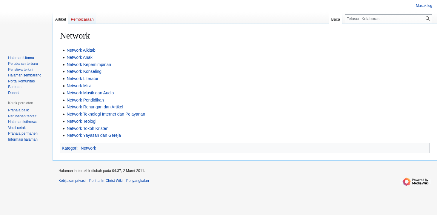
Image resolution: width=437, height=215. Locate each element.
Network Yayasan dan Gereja (94, 135)
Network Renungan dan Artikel (95, 107)
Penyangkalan (137, 181)
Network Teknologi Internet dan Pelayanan (106, 114)
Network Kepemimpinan (89, 64)
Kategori (69, 148)
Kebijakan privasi (72, 181)
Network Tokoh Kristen (87, 128)
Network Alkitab (81, 50)
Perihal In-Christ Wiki (106, 181)
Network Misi (78, 85)
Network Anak (79, 57)
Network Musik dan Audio (90, 92)
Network (88, 148)
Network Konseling (84, 71)
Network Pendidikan (85, 100)
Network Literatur (83, 78)
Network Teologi (81, 121)
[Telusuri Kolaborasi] (388, 18)
